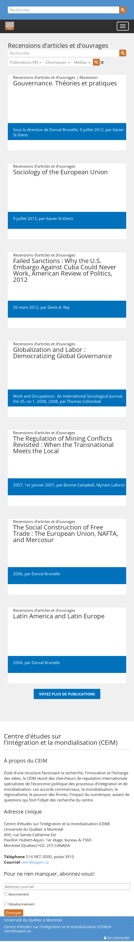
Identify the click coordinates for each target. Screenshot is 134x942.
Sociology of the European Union (60, 171)
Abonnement (18, 894)
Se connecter (117, 937)
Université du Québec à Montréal (33, 919)
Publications (25, 62)
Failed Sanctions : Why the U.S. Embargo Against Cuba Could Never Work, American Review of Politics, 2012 (64, 270)
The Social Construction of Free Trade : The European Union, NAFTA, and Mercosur (65, 533)
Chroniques (57, 62)
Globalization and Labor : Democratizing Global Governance (62, 352)
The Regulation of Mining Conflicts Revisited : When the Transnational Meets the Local (63, 444)
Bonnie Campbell (78, 484)
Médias (82, 62)
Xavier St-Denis (59, 218)
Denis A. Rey (59, 307)
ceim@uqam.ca (35, 862)
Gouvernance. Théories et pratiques (65, 83)
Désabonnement (21, 904)
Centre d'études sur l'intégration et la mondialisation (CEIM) (56, 926)
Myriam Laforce (110, 484)
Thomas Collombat (84, 401)
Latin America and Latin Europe (58, 616)
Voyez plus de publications (67, 693)
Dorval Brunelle (46, 573)
